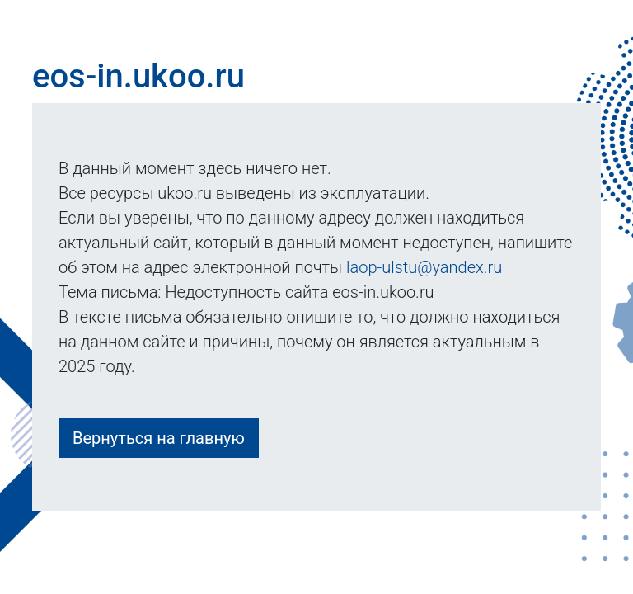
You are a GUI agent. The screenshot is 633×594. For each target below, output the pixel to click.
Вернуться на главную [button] (159, 438)
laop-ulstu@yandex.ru (424, 267)
